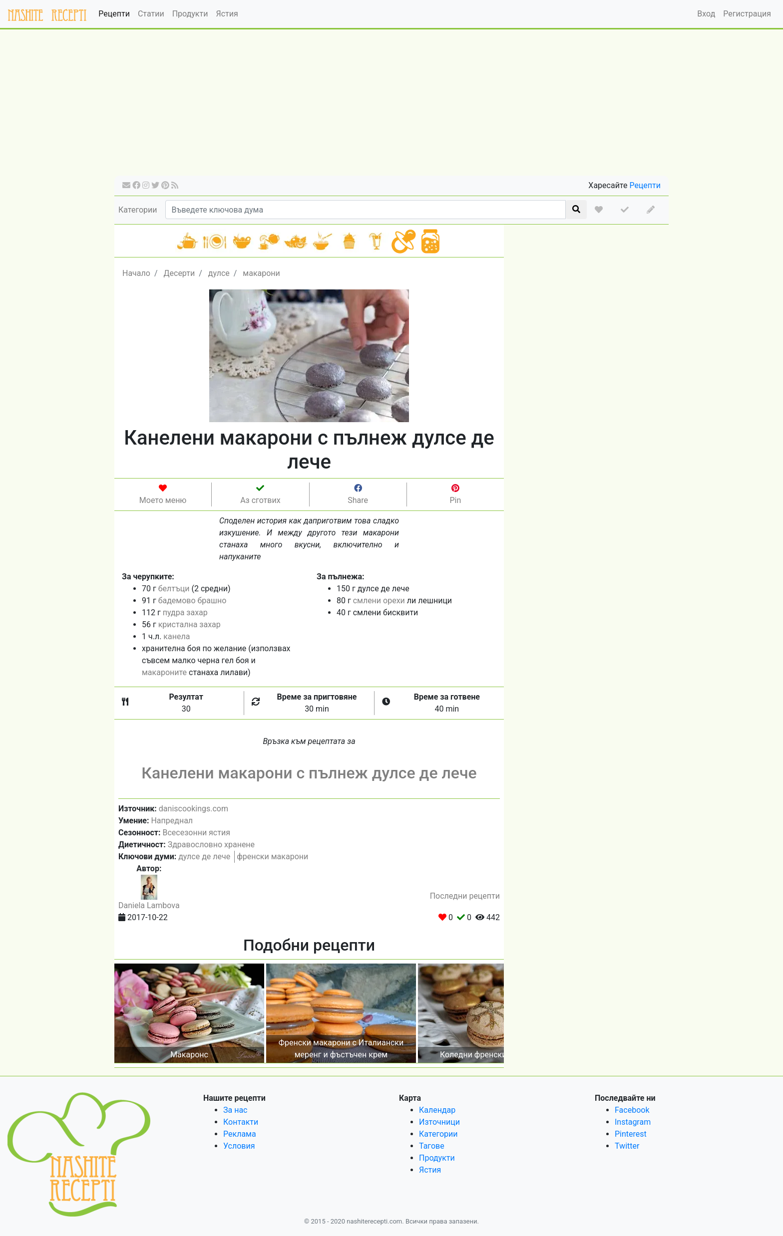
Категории (137, 210)
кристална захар (189, 624)
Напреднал (172, 820)
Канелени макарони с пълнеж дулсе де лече (308, 772)
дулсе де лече (204, 856)
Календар (437, 1110)
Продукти (190, 13)
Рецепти (114, 13)
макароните (164, 672)
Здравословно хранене (211, 844)
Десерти (179, 273)
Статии (151, 13)
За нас (235, 1110)
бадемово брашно (192, 600)
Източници (439, 1122)
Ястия (227, 13)
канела (176, 636)
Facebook (632, 1110)
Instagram (633, 1122)
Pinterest (631, 1134)
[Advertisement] (391, 106)
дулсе (219, 273)
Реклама (239, 1134)
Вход (706, 13)
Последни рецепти (465, 896)
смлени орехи (379, 600)
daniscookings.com (193, 808)
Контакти (240, 1122)
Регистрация (747, 13)
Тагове (431, 1146)
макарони (261, 273)
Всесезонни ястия (196, 832)
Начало (136, 273)
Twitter (627, 1146)
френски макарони (272, 856)
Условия (239, 1146)
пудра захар (185, 612)
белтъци (174, 588)
